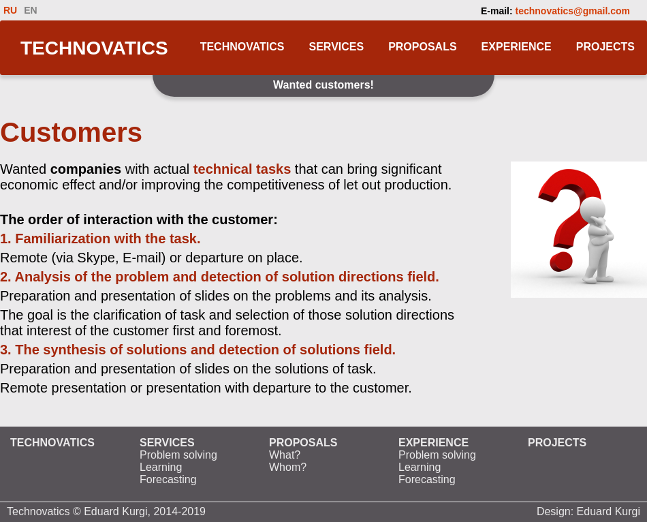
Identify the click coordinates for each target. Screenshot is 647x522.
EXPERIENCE (517, 46)
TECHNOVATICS (94, 48)
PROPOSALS (422, 46)
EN (30, 10)
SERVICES (336, 46)
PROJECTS (605, 46)
